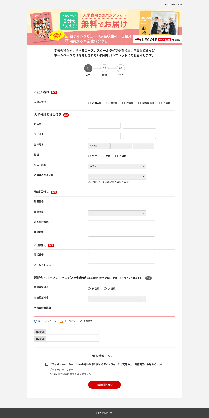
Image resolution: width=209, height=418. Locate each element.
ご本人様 (97, 102)
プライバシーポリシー (61, 369)
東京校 (95, 288)
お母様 (130, 102)
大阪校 (111, 288)
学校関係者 (148, 102)
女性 (108, 155)
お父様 (114, 102)
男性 (94, 155)
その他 (166, 102)
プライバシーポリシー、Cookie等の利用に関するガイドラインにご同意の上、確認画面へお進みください (106, 364)
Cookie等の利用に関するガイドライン (70, 374)
